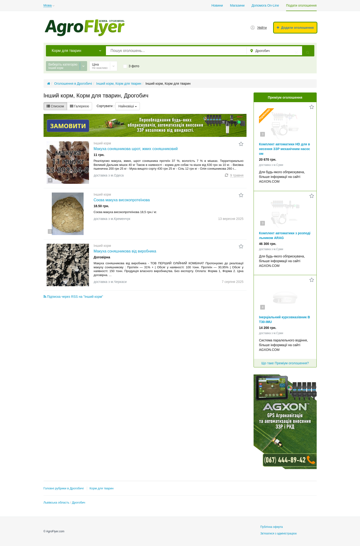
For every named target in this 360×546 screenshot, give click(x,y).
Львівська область (56, 502)
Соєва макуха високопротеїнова (122, 200)
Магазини (237, 5)
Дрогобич (78, 502)
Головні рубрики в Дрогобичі (64, 488)
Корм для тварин (101, 488)
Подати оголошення (301, 5)
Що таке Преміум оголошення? (285, 363)
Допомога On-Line (265, 5)
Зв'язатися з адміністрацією (278, 533)
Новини (217, 5)
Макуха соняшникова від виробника (125, 251)
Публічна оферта (271, 527)
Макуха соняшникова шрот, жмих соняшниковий (136, 149)
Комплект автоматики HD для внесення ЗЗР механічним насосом (284, 148)
